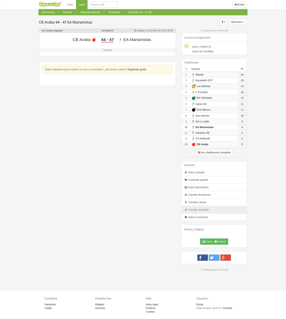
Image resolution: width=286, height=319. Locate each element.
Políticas (150, 308)
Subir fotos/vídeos (196, 187)
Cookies (150, 311)
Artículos (100, 308)
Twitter (48, 308)
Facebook (50, 304)
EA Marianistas (135, 39)
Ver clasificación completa (214, 152)
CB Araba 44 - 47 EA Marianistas (65, 22)
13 (186, 144)
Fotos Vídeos (214, 241)
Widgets (100, 304)
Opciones (237, 21)
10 (186, 127)
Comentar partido (196, 179)
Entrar (240, 4)
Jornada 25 (107, 30)
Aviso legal (152, 304)
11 (186, 132)
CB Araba (84, 39)
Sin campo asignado (52, 30)
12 (186, 138)
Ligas (83, 4)
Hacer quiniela (194, 172)
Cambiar (227, 308)
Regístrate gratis (136, 69)
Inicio (70, 4)
